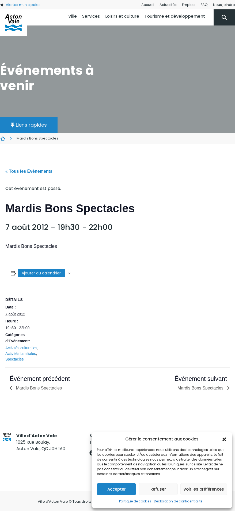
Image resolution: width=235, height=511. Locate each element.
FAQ (204, 4)
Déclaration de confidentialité (178, 501)
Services (91, 16)
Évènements (2, 138)
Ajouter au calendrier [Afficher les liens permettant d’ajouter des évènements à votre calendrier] (41, 273)
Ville (72, 16)
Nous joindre (224, 4)
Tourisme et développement (175, 16)
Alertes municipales (20, 4)
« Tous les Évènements (28, 171)
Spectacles (14, 359)
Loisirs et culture (122, 16)
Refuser (158, 489)
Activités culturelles (21, 348)
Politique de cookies (135, 501)
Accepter (116, 489)
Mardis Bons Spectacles (38, 388)
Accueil (147, 4)
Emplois (188, 4)
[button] (224, 439)
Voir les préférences (203, 489)
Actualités (168, 4)
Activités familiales (20, 353)
